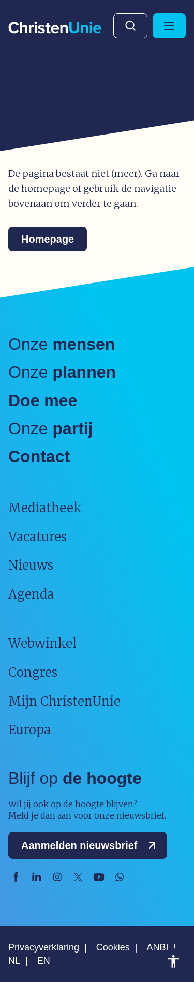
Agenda (31, 594)
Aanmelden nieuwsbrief (90, 845)
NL (14, 961)
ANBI (157, 947)
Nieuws (30, 565)
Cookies (113, 947)
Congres (32, 672)
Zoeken (130, 26)
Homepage (47, 239)
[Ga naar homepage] (54, 28)
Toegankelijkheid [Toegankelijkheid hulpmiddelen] (173, 961)
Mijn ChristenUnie (64, 701)
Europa (29, 730)
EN (43, 961)
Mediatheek (45, 508)
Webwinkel (42, 643)
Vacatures (37, 537)
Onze (61, 344)
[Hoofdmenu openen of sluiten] (169, 25)
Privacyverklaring (43, 947)
